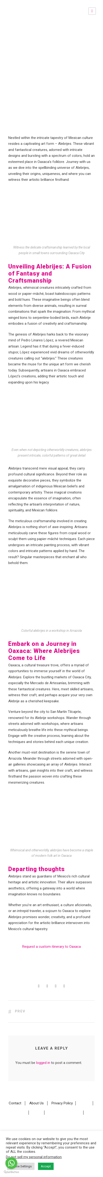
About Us (36, 1103)
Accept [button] (46, 1166)
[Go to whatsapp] (11, 1163)
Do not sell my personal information (34, 1157)
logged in (43, 1063)
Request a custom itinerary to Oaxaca (51, 946)
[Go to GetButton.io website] (11, 1172)
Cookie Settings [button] (21, 1166)
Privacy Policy (62, 1103)
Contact (15, 1103)
